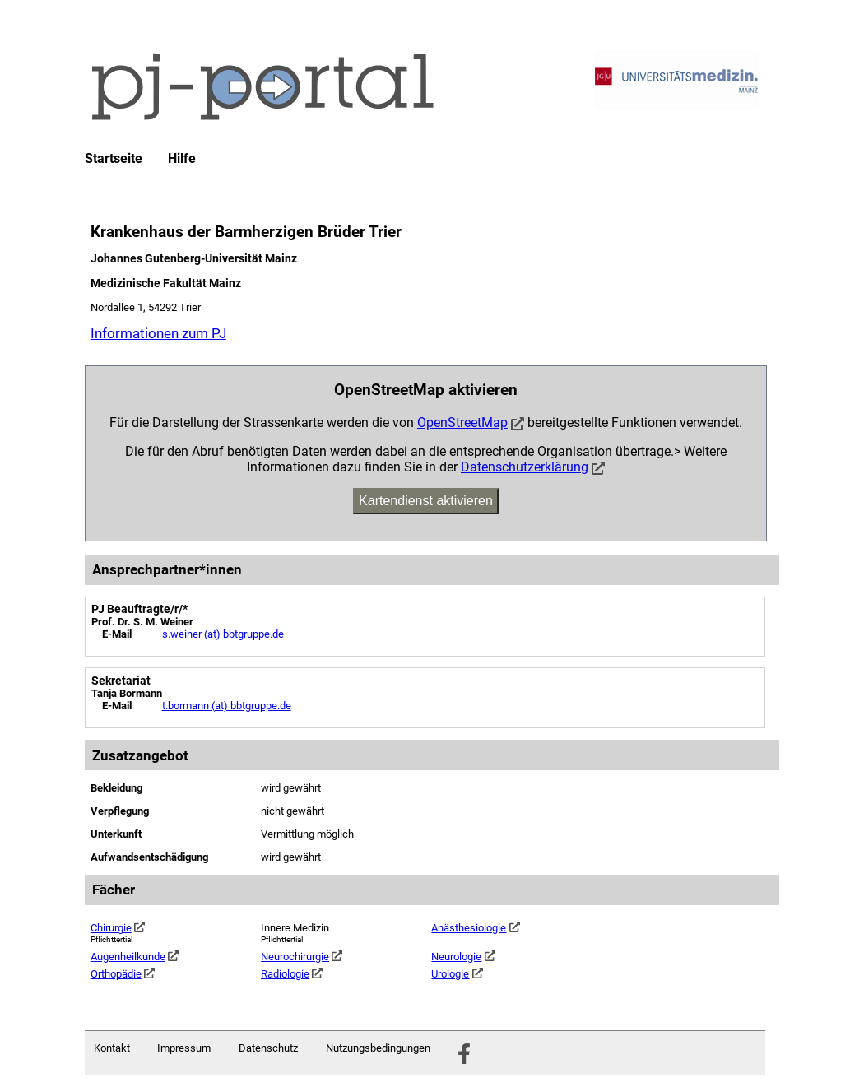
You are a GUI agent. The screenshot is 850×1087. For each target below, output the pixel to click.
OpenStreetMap (462, 422)
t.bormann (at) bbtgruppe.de (226, 705)
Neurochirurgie (301, 956)
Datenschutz (268, 1048)
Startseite (113, 158)
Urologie (456, 974)
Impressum (184, 1048)
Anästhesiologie (475, 928)
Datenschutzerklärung (524, 467)
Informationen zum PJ (158, 333)
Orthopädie (123, 974)
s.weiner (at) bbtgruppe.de (223, 634)
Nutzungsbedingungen (378, 1048)
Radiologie (292, 974)
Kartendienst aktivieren (426, 501)
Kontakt (112, 1048)
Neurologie (463, 956)
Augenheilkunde (135, 956)
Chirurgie (118, 928)
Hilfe (182, 158)
